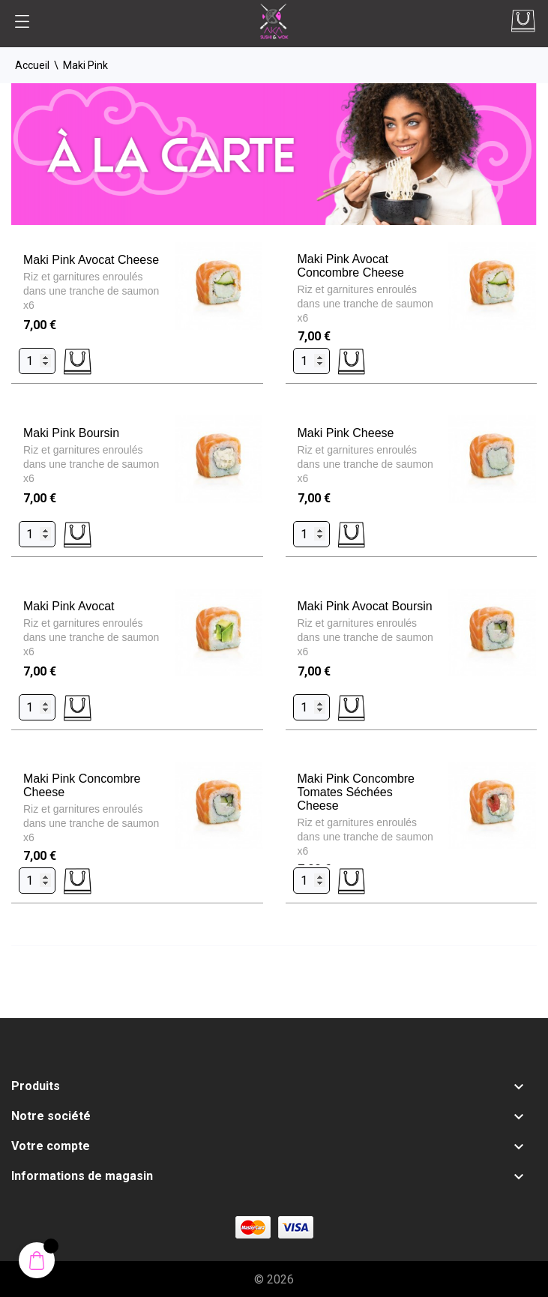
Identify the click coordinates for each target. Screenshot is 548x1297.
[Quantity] (37, 361)
